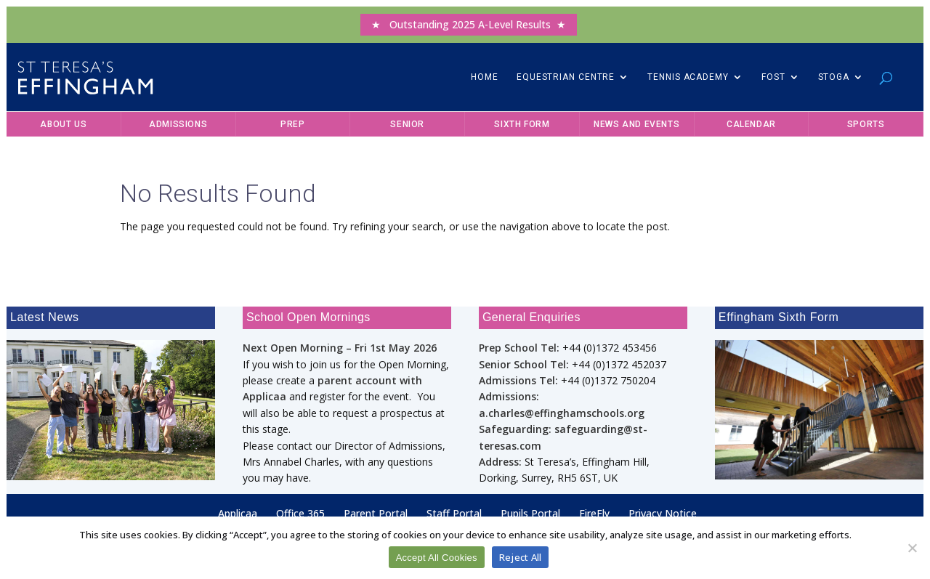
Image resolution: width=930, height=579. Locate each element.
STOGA (834, 77)
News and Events (636, 124)
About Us (63, 124)
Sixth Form (521, 124)
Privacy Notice (662, 513)
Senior (407, 124)
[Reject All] (912, 547)
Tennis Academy (688, 77)
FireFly (594, 513)
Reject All (520, 557)
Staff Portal (454, 513)
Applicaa (237, 513)
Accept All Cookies (436, 557)
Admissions (178, 124)
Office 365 (300, 513)
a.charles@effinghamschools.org (561, 413)
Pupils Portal (530, 513)
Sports (866, 124)
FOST (773, 77)
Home (484, 77)
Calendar (751, 124)
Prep (292, 124)
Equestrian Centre (566, 77)
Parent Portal (376, 513)
